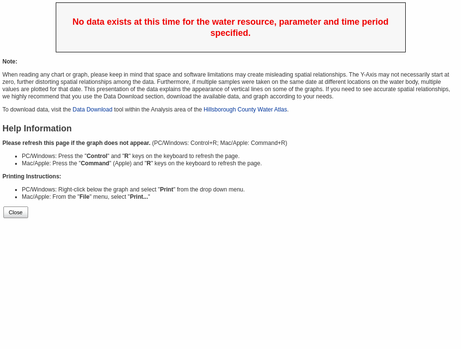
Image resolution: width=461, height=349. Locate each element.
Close (16, 212)
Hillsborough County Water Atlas (245, 109)
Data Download (92, 109)
